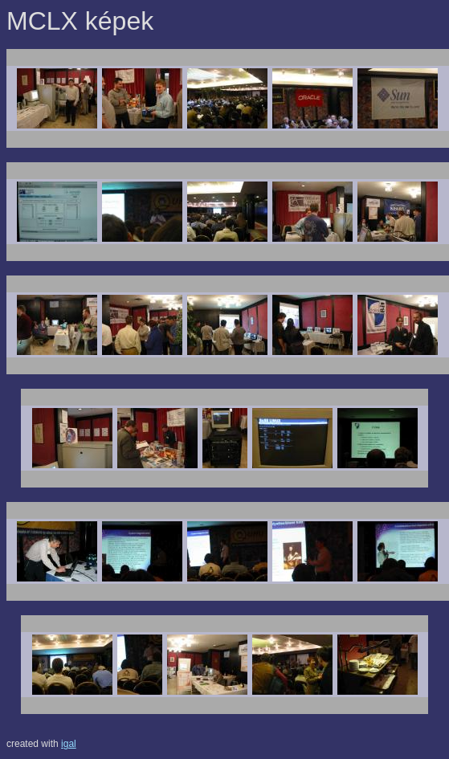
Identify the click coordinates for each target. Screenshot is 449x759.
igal (68, 743)
